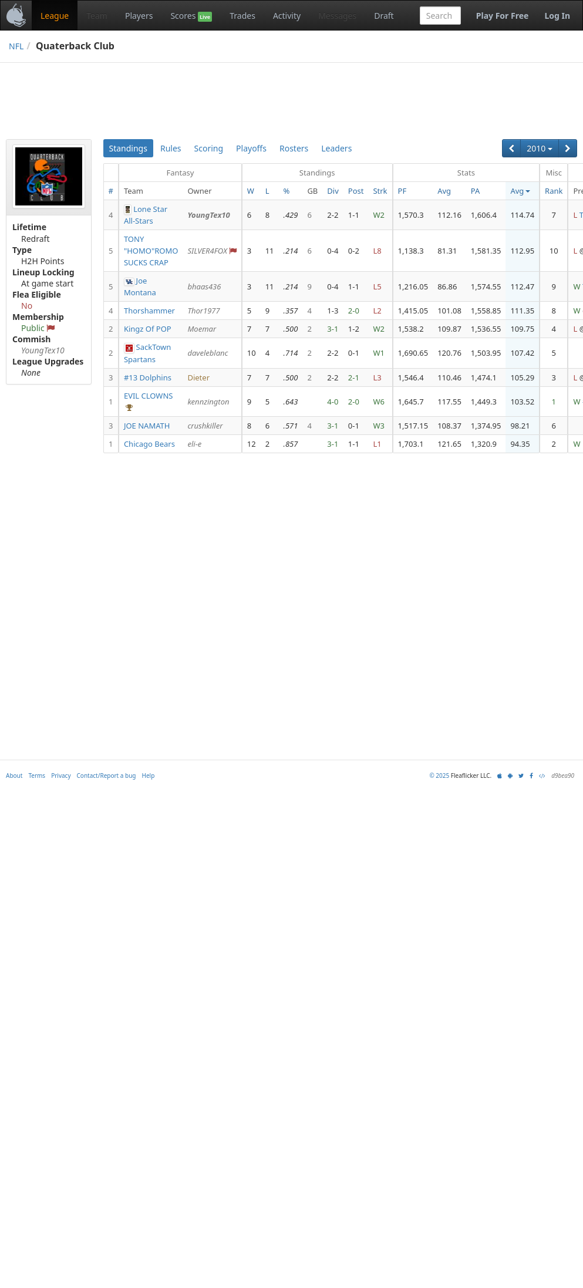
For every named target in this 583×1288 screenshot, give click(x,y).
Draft (383, 15)
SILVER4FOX (207, 250)
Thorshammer (149, 310)
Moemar (201, 328)
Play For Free (502, 15)
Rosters (293, 148)
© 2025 (439, 775)
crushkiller (205, 425)
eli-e (194, 444)
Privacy (60, 775)
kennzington (208, 401)
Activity (287, 15)
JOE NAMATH (147, 425)
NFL (16, 46)
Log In (557, 15)
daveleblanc (207, 353)
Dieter (198, 377)
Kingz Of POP (147, 328)
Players (139, 15)
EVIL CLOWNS (148, 395)
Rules (170, 148)
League (55, 15)
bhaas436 (204, 286)
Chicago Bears (149, 444)
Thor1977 (203, 310)
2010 (539, 148)
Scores (191, 16)
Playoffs (251, 148)
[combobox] (440, 15)
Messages (337, 15)
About (14, 775)
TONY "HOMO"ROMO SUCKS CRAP (151, 251)
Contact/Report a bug (106, 775)
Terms (36, 775)
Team (96, 15)
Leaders (336, 148)
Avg (444, 191)
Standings (128, 148)
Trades (242, 15)
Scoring (209, 148)
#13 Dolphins (147, 377)
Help (148, 775)
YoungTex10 (208, 215)
